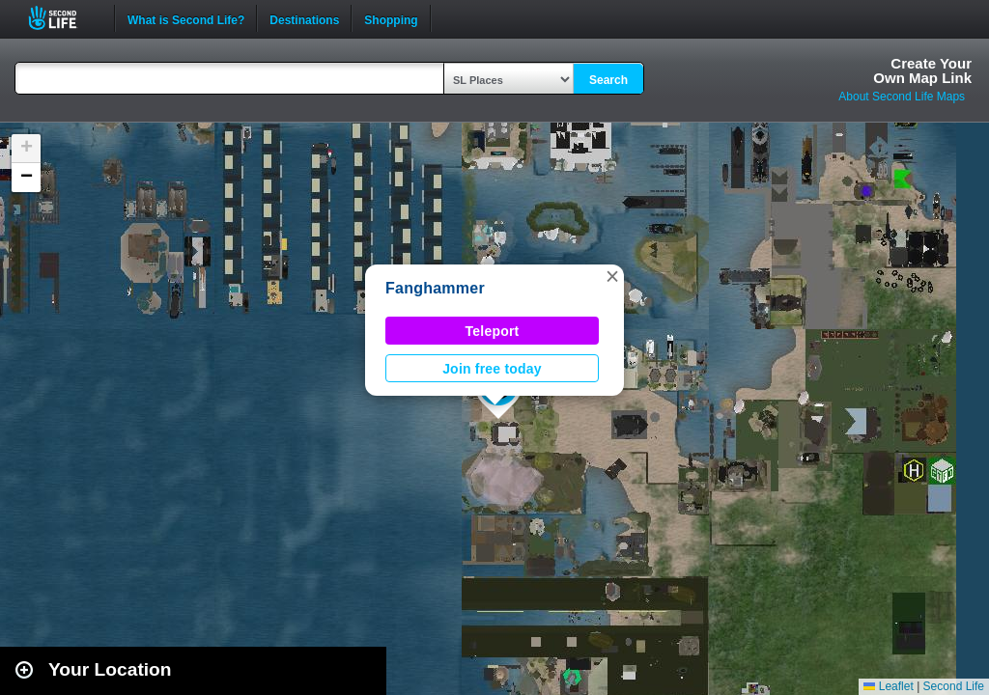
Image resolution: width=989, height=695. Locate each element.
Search (608, 80)
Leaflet (888, 686)
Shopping (390, 18)
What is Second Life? (185, 18)
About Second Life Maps (901, 96)
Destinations (304, 18)
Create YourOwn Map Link (922, 70)
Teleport (493, 331)
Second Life (63, 18)
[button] (612, 276)
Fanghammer (435, 288)
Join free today (492, 368)
